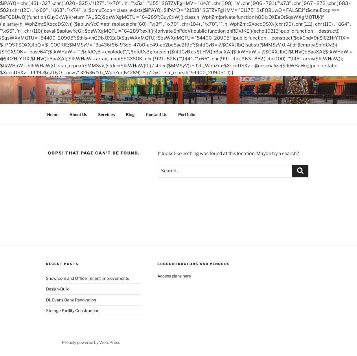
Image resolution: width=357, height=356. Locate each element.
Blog (130, 114)
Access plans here (174, 275)
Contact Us (156, 114)
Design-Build (57, 288)
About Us (78, 114)
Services (106, 114)
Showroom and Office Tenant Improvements (87, 278)
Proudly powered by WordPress (91, 342)
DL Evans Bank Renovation (71, 299)
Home (52, 114)
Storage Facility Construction (72, 310)
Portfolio (186, 114)
